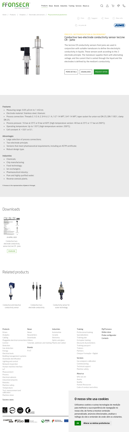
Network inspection (10, 364)
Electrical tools (8, 353)
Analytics (23, 15)
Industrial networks (10, 380)
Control (5, 343)
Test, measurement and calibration (12, 391)
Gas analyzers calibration (86, 361)
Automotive (56, 332)
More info (119, 18)
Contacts (105, 338)
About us (86, 6)
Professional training (85, 332)
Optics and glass (58, 340)
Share (107, 18)
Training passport (83, 345)
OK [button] (78, 423)
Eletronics (56, 338)
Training (71, 6)
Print (82, 18)
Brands (56, 6)
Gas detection (8, 348)
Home (5, 15)
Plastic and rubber (59, 343)
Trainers (80, 348)
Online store (106, 332)
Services (79, 6)
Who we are (81, 377)
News (51, 6)
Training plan (82, 338)
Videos (30, 340)
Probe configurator (109, 335)
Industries (63, 6)
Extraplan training (84, 340)
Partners (80, 351)
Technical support (84, 366)
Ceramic (55, 335)
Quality (79, 382)
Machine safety (8, 385)
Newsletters (32, 335)
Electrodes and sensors (37, 15)
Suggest (94, 18)
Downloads (31, 338)
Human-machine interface (12, 367)
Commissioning (83, 364)
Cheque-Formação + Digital (87, 353)
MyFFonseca (106, 329)
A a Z (29, 351)
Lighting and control (10, 361)
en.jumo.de (82, 25)
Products (44, 6)
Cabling (5, 338)
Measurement (8, 372)
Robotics (6, 383)
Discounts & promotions (86, 343)
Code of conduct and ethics (87, 387)
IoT (4, 369)
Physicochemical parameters (57, 15)
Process (6, 375)
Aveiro (79, 379)
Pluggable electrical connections (15, 340)
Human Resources (84, 385)
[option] (32, 55)
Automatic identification (12, 359)
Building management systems (14, 356)
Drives (5, 332)
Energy (5, 351)
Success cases (8, 400)
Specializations (82, 335)
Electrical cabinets (9, 377)
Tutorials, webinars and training (39, 343)
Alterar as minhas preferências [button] (97, 423)
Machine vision (8, 395)
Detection (6, 345)
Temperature (8, 388)
